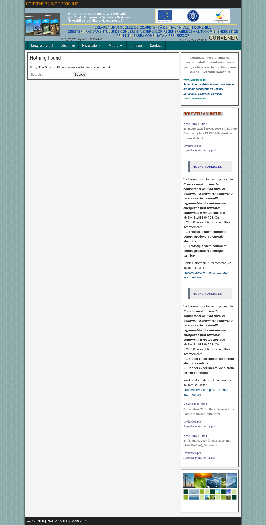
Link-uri (136, 45)
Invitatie (189, 145)
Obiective (68, 45)
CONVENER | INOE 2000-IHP (52, 4)
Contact (156, 45)
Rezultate (89, 45)
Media (113, 45)
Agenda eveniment (196, 150)
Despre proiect (42, 45)
